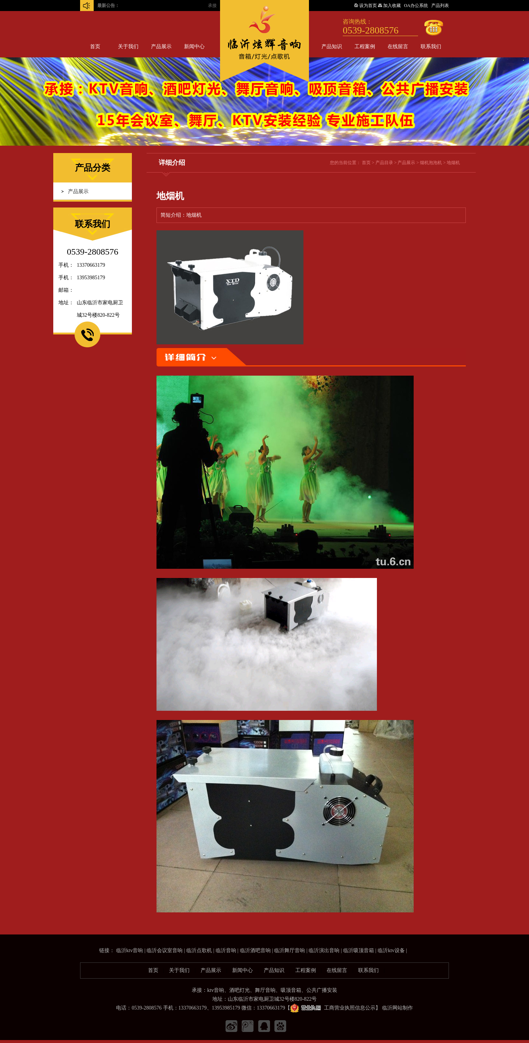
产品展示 (161, 46)
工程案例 (365, 46)
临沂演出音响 (324, 950)
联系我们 (431, 46)
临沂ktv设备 (391, 950)
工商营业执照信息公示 (332, 1008)
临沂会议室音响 (165, 950)
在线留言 (398, 46)
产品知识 (331, 46)
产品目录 (384, 162)
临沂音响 (226, 950)
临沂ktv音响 (129, 950)
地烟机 (453, 162)
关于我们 (128, 46)
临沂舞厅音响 (289, 950)
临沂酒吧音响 (255, 950)
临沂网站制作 (397, 1008)
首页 (95, 46)
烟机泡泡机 (431, 162)
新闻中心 (194, 46)
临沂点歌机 (199, 950)
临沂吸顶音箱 (358, 950)
